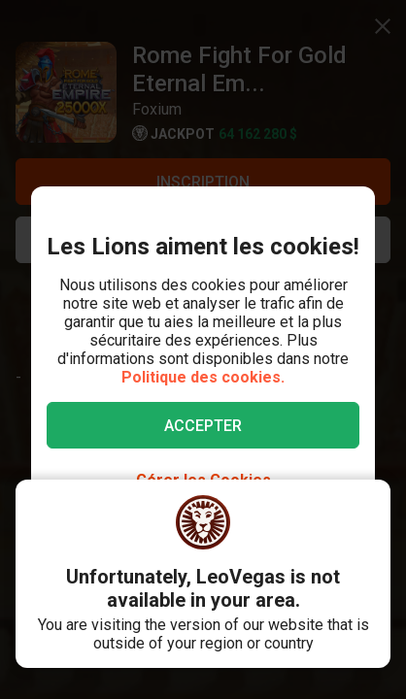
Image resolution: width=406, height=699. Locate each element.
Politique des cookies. (203, 377)
